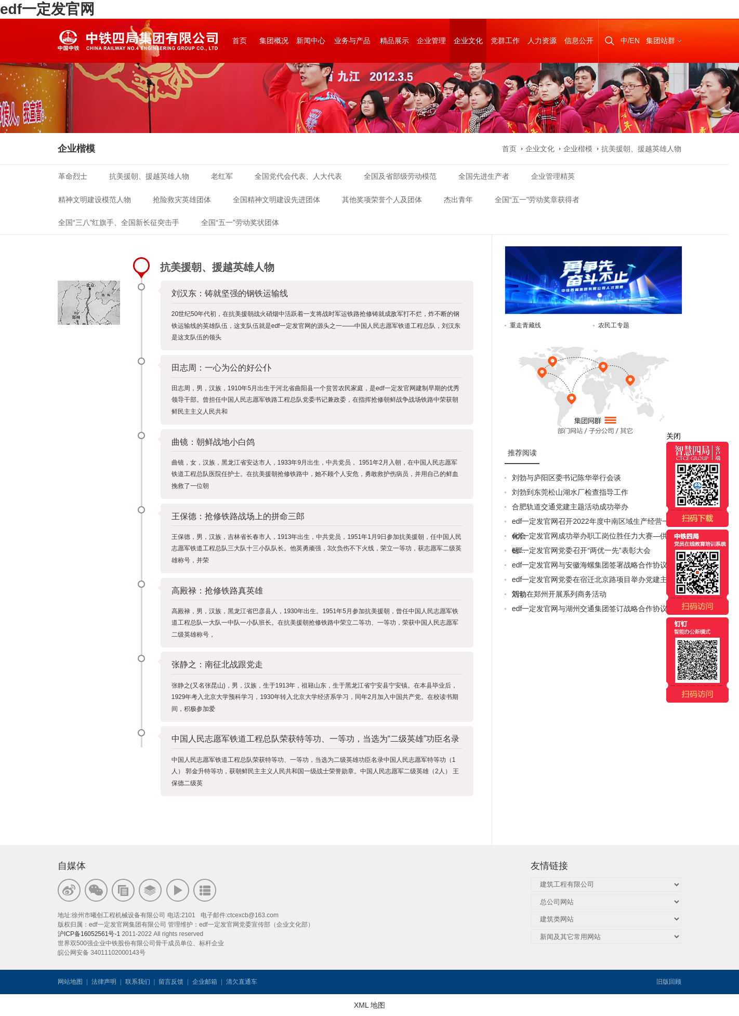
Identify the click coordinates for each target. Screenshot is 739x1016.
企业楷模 (577, 148)
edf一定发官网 (47, 9)
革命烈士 (72, 176)
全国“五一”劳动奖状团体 (240, 222)
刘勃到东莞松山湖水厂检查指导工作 (570, 492)
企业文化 (540, 148)
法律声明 (103, 981)
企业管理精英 (553, 176)
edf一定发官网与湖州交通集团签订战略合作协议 (589, 608)
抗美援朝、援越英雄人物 (641, 148)
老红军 (222, 176)
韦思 (296, 981)
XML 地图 (369, 1005)
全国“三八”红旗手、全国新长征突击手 (118, 222)
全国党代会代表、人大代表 (298, 176)
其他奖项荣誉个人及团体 (382, 199)
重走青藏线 (525, 325)
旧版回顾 (668, 981)
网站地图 (70, 981)
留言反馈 (171, 981)
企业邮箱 (204, 981)
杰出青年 (458, 199)
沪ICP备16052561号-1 (89, 934)
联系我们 (137, 981)
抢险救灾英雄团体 (182, 199)
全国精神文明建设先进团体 (276, 199)
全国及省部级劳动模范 (400, 176)
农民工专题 (613, 325)
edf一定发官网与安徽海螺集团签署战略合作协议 (589, 565)
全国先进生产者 (483, 176)
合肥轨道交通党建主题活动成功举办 (570, 507)
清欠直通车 (241, 981)
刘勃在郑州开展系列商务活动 (559, 594)
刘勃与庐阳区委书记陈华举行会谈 (566, 477)
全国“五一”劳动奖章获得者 (537, 199)
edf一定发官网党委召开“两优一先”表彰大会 (581, 550)
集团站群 (660, 40)
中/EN (630, 40)
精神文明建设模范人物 (94, 199)
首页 (509, 148)
